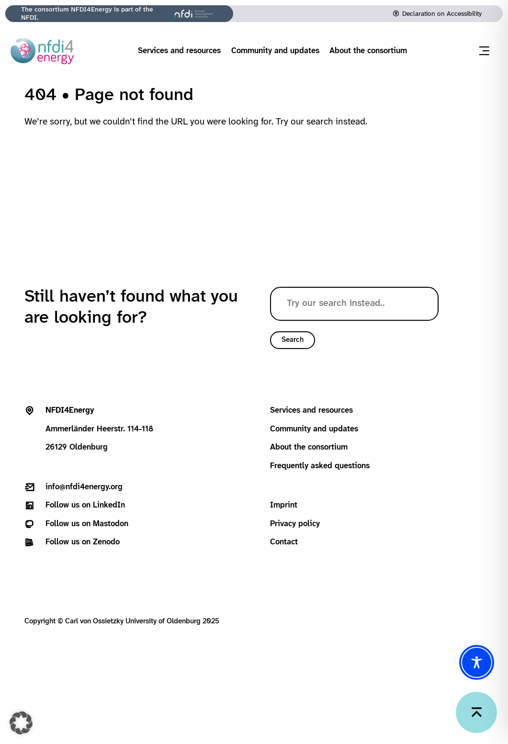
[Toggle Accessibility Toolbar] (476, 662)
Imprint (283, 505)
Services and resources (179, 51)
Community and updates (275, 51)
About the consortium (368, 51)
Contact (284, 542)
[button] (21, 723)
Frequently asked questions (320, 466)
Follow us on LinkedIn (85, 505)
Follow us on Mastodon (86, 524)
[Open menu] (484, 51)
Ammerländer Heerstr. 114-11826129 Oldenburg (99, 428)
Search (293, 340)
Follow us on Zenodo (82, 542)
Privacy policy (295, 524)
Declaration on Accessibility (442, 14)
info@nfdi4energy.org (84, 487)
